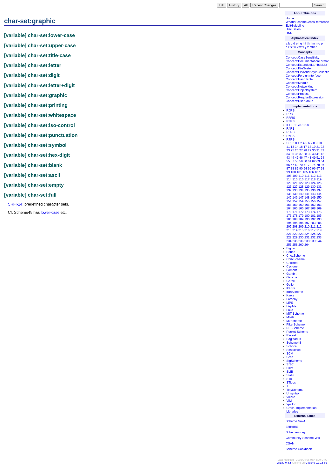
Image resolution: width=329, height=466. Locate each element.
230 (300, 237)
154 (300, 201)
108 (288, 176)
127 (294, 186)
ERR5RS (292, 427)
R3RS (290, 121)
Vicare (290, 397)
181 (312, 215)
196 (300, 223)
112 (312, 176)
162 (312, 205)
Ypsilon (291, 404)
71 (305, 165)
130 (312, 186)
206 (319, 223)
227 (319, 234)
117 (306, 179)
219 (319, 230)
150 (319, 197)
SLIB (289, 371)
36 (296, 154)
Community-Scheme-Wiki (303, 438)
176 (288, 215)
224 (306, 234)
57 (292, 161)
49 (313, 157)
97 (318, 168)
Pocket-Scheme (297, 331)
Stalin (290, 375)
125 (319, 183)
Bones (290, 252)
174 (312, 212)
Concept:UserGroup (299, 101)
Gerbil (290, 281)
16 (301, 146)
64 (322, 161)
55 (288, 161)
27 (301, 150)
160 (300, 205)
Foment (291, 270)
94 (305, 168)
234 (288, 241)
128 (300, 186)
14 (296, 146)
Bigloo (290, 248)
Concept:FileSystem (300, 68)
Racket (291, 335)
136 (312, 190)
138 (288, 194)
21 (318, 146)
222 (294, 234)
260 (300, 244)
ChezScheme (295, 255)
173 (306, 212)
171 (294, 212)
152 (294, 201)
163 (319, 205)
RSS (289, 33)
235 (294, 241)
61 (309, 161)
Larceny (291, 299)
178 (294, 215)
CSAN (290, 443)
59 (301, 161)
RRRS (290, 117)
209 (300, 226)
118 (312, 179)
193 (319, 219)
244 (319, 241)
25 (292, 150)
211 (312, 226)
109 (294, 176)
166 (300, 208)
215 (300, 230)
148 (306, 197)
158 (288, 205)
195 (294, 223)
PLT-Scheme (295, 328)
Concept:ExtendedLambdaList (306, 65)
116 (300, 179)
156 (312, 201)
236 (300, 241)
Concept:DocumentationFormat (307, 61)
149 (312, 197)
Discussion (293, 29)
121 (294, 183)
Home (290, 18)
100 (293, 172)
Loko (289, 310)
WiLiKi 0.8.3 (284, 462)
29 (309, 150)
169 (319, 208)
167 (306, 208)
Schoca (291, 346)
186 (288, 219)
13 (292, 146)
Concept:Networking (300, 86)
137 (319, 190)
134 (300, 190)
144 (319, 194)
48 (309, 157)
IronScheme (294, 292)
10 (320, 143)
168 (312, 208)
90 (301, 168)
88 (292, 168)
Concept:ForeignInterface (303, 75)
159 (294, 205)
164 (288, 208)
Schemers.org (295, 432)
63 (318, 161)
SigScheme (294, 360)
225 (312, 234)
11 (288, 146)
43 (288, 157)
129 (306, 186)
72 (309, 165)
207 (288, 226)
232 (312, 237)
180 (306, 215)
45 (296, 157)
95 (309, 168)
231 (306, 237)
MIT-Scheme (295, 313)
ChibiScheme (295, 259)
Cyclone (291, 266)
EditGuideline (295, 25)
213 (288, 230)
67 (292, 165)
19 (313, 146)
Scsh (289, 357)
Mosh (290, 317)
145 (288, 197)
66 (288, 165)
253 (288, 244)
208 (294, 226)
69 (296, 165)
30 (313, 150)
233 (319, 237)
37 (301, 154)
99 (288, 172)
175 (319, 212)
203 (312, 223)
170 (288, 212)
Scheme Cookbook (299, 449)
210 (306, 226)
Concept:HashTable (299, 79)
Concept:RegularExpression (305, 97)
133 (294, 190)
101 (299, 172)
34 (288, 154)
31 (318, 150)
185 (319, 215)
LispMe (291, 306)
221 (288, 234)
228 (288, 237)
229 (294, 237)
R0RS (290, 110)
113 (319, 176)
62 (313, 161)
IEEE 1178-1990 (297, 125)
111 (306, 176)
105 (305, 172)
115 (294, 179)
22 (322, 146)
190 (306, 219)
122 (300, 183)
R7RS (290, 139)
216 (306, 230)
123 (306, 183)
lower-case (50, 212)
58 (296, 161)
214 (294, 230)
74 (313, 165)
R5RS (290, 132)
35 (292, 154)
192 (312, 219)
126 (288, 186)
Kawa (290, 295)
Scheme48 (293, 342)
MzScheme (294, 321)
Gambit (291, 273)
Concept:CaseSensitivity (302, 57)
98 (322, 168)
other (313, 47)
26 (296, 150)
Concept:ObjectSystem (301, 90)
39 (309, 154)
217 (312, 230)
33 (322, 150)
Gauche (291, 277)
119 (319, 179)
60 (305, 161)
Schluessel (293, 350)
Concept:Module (297, 83)
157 (319, 201)
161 (306, 205)
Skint (289, 368)
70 (301, 165)
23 (288, 150)
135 (306, 190)
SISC (290, 364)
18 (309, 146)
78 (318, 165)
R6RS (290, 136)
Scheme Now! (295, 421)
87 (288, 168)
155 (306, 201)
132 (288, 190)
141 (306, 194)
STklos (291, 382)
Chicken (291, 263)
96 (313, 168)
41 (318, 154)
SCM (289, 353)
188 (294, 219)
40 (313, 154)
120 (288, 183)
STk (289, 379)
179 (300, 215)
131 (319, 186)
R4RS (290, 128)
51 (318, 157)
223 (300, 234)
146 (294, 197)
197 (306, 223)
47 (305, 157)
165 (294, 208)
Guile (290, 284)
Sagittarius (293, 339)
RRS (289, 114)
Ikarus (290, 288)
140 (300, 194)
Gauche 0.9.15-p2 (316, 462)
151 (288, 201)
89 (296, 168)
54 (322, 157)
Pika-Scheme (295, 324)
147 (300, 197)
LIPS (289, 302)
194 (288, 223)
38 (305, 154)
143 (312, 194)
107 (317, 172)
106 (311, 172)
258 (294, 244)
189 (300, 219)
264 (306, 244)
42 (322, 154)
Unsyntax (292, 393)
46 (301, 157)
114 (288, 179)
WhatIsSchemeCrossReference (307, 22)
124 (312, 183)
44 (292, 157)
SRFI (289, 143)
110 (300, 176)
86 (322, 165)
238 (306, 241)
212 (319, 226)
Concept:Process (297, 94)
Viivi (289, 400)
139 (294, 194)
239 (312, 241)
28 (305, 150)
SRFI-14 (15, 204)
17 (305, 146)
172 (300, 212)
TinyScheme (294, 390)
